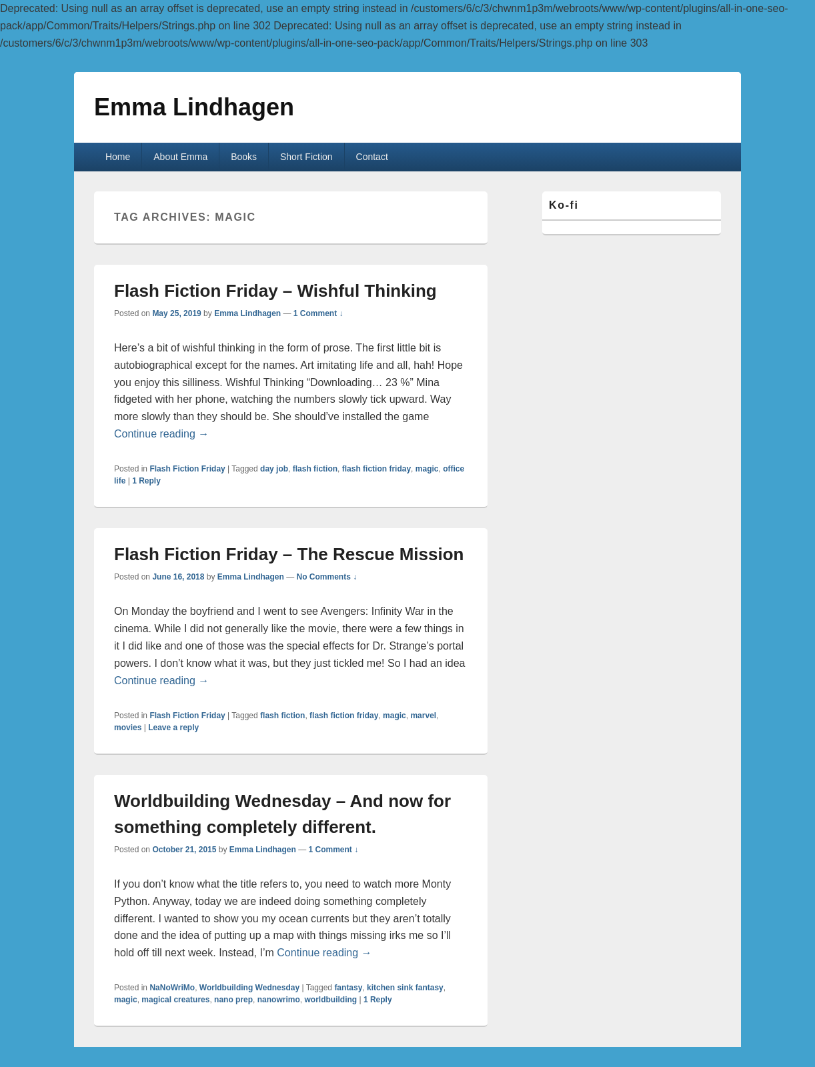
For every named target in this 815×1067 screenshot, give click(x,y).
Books (244, 156)
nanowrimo (278, 999)
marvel (423, 715)
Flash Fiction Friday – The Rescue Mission (289, 554)
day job (274, 468)
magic (427, 468)
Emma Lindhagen (194, 107)
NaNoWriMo (172, 987)
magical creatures (175, 999)
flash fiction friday (376, 468)
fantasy (348, 987)
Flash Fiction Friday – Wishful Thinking (275, 291)
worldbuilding (330, 999)
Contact (372, 156)
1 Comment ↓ (318, 313)
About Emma (180, 156)
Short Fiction (306, 156)
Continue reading (161, 433)
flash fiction (315, 468)
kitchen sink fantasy (405, 987)
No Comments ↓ (327, 577)
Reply (146, 480)
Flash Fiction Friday (187, 468)
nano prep (233, 999)
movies (127, 727)
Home (117, 156)
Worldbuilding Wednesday (249, 987)
